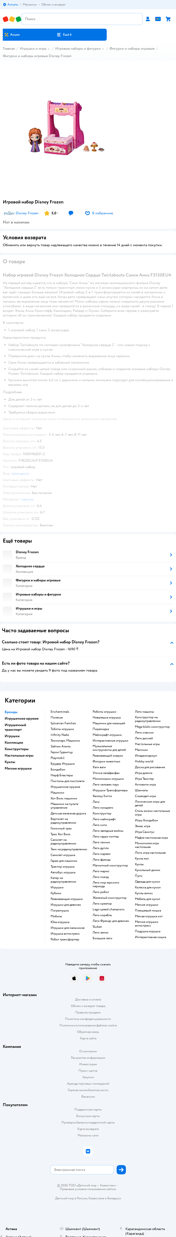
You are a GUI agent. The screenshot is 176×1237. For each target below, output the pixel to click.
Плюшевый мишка (148, 910)
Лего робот (101, 892)
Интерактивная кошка (150, 937)
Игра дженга (143, 773)
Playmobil (57, 758)
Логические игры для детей (150, 803)
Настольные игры (147, 744)
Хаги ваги (99, 767)
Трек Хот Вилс (61, 834)
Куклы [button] (10, 762)
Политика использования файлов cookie (88, 1025)
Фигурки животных (106, 761)
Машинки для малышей (109, 723)
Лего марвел (101, 854)
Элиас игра (142, 826)
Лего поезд (101, 877)
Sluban (97, 927)
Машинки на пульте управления (64, 806)
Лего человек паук (106, 784)
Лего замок (101, 932)
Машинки (57, 793)
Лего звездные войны (108, 831)
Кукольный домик (147, 870)
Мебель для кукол (147, 899)
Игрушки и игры (33, 48)
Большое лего (102, 938)
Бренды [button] (11, 712)
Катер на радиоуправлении (63, 880)
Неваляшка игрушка (107, 717)
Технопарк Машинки (65, 741)
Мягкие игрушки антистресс (146, 923)
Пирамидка (101, 729)
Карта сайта (88, 1038)
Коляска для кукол (148, 887)
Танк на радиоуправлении (69, 849)
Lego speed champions (108, 909)
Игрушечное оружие (65, 787)
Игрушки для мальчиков (68, 928)
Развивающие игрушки (67, 899)
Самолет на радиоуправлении (63, 841)
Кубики (56, 893)
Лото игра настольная (150, 853)
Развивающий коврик (108, 756)
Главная (9, 48)
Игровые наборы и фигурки (78, 48)
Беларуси (114, 1198)
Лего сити (100, 825)
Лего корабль (102, 915)
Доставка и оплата (88, 999)
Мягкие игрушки (146, 905)
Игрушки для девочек (66, 905)
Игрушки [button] (12, 736)
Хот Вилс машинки (64, 798)
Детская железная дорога (68, 813)
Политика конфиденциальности (88, 1019)
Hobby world (144, 761)
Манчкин (141, 750)
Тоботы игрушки (62, 729)
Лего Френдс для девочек (111, 921)
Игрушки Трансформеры (110, 790)
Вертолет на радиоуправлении (63, 821)
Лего (96, 802)
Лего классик (144, 732)
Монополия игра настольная (147, 845)
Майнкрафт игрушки (107, 735)
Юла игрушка (60, 922)
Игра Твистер (144, 779)
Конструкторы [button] (17, 749)
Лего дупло (101, 848)
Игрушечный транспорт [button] (15, 727)
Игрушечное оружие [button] (22, 718)
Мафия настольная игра (151, 838)
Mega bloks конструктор (152, 727)
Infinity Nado (60, 735)
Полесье (57, 717)
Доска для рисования (150, 767)
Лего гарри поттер (106, 836)
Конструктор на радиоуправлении (148, 719)
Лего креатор (102, 903)
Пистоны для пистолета (67, 781)
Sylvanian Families (63, 723)
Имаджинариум (146, 756)
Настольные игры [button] (19, 755)
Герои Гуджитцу (62, 752)
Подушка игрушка (147, 931)
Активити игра (145, 784)
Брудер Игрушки (63, 764)
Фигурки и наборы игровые (132, 48)
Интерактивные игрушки (110, 741)
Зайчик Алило (61, 746)
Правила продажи (88, 1012)
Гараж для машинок (64, 861)
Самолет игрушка (63, 855)
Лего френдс (102, 860)
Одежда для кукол (147, 882)
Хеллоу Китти (102, 796)
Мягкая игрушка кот (149, 916)
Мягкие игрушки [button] (18, 768)
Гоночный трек (61, 828)
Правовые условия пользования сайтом (88, 1189)
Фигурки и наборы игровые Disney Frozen (37, 56)
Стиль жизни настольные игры (152, 812)
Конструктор (102, 813)
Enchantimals (60, 712)
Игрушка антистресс (65, 934)
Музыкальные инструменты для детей (109, 748)
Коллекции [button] (14, 742)
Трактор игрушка (62, 867)
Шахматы (141, 790)
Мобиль (56, 916)
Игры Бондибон (146, 820)
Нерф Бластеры (62, 775)
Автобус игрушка (63, 872)
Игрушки (57, 887)
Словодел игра (145, 796)
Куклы (139, 864)
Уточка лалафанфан (106, 773)
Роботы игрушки (104, 712)
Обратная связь (88, 1032)
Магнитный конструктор (110, 865)
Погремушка (60, 910)
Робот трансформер (65, 939)
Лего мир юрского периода (106, 884)
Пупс (139, 876)
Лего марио (101, 871)
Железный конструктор (110, 898)
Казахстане (96, 1198)
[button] (64, 35)
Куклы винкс (144, 893)
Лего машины (144, 712)
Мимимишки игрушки (108, 779)
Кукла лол (142, 858)
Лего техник (101, 842)
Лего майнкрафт (104, 819)
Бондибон (58, 769)
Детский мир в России (71, 1198)
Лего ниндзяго (103, 808)
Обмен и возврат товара (88, 1006)
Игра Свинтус (145, 832)
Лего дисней (144, 738)
